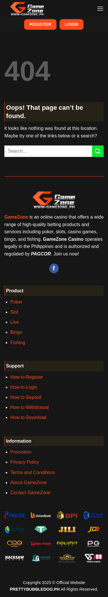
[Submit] (98, 151)
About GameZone (28, 482)
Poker (16, 302)
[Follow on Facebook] (54, 268)
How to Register (26, 377)
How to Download (28, 417)
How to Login (23, 387)
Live (14, 322)
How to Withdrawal (29, 407)
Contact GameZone (30, 492)
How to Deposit (26, 397)
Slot (14, 312)
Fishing (17, 342)
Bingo (16, 332)
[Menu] (100, 8)
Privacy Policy (24, 462)
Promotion (20, 452)
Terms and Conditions (32, 472)
